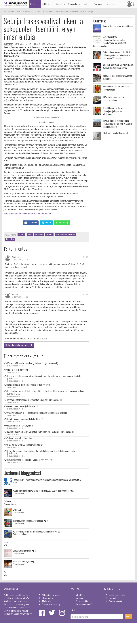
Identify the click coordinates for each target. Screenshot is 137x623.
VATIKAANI (17, 510)
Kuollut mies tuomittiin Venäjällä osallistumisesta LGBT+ (43, 490)
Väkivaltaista (24, 550)
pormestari (8, 542)
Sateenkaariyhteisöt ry (51, 604)
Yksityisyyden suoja (117, 595)
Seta (30, 235)
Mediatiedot (47, 601)
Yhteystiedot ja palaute (51, 595)
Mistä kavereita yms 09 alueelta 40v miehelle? (25, 444)
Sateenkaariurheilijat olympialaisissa (21, 438)
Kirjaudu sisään (82, 601)
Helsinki (39, 235)
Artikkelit (46, 4)
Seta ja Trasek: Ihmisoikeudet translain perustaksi (27, 214)
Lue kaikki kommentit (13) (19, 345)
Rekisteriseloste (115, 601)
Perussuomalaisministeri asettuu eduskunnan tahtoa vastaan (37, 531)
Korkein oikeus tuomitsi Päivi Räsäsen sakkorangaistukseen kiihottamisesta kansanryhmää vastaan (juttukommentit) (45, 392)
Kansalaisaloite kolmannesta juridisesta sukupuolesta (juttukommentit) (34, 399)
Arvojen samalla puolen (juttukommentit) (22, 406)
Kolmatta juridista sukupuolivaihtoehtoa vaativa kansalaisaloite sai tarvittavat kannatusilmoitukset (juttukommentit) (45, 377)
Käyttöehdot (114, 598)
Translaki (10, 239)
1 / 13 (85, 257)
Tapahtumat (111, 4)
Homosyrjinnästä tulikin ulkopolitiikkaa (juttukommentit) (28, 384)
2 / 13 (85, 294)
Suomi (21, 235)
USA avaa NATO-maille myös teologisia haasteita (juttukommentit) (32, 363)
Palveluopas (98, 4)
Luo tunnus (80, 598)
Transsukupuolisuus (65, 235)
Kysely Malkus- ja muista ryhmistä (20, 425)
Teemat (59, 4)
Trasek (49, 235)
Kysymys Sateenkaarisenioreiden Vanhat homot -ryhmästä (29, 459)
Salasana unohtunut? (84, 604)
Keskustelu (72, 4)
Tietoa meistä (47, 598)
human (15, 294)
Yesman (15, 256)
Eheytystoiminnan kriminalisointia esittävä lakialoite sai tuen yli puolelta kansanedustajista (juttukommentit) (41, 452)
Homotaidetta (24, 561)
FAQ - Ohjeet (80, 595)
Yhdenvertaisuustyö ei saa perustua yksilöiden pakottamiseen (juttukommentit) (37, 412)
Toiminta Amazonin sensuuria (30, 520)
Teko (5, 572)
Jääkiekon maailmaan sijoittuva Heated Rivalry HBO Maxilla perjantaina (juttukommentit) (40, 431)
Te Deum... (8, 501)
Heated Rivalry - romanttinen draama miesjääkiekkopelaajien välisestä (47, 479)
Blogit (85, 4)
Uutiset (33, 4)
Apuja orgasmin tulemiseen (17, 369)
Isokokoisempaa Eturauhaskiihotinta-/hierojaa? (25, 419)
